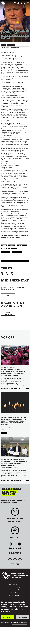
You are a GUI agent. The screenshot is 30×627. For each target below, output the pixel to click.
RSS (20, 548)
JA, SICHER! (7, 617)
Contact (15, 531)
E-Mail (8, 295)
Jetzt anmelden (8, 313)
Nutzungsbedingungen (15, 587)
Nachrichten (10, 44)
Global (4, 245)
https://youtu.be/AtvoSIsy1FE (9, 55)
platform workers (7, 388)
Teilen (6, 268)
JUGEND (17, 388)
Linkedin (10, 548)
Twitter (10, 544)
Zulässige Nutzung (14, 592)
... (27, 388)
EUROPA (14, 248)
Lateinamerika (17, 251)
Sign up (15, 512)
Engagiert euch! (24, 3)
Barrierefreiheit (13, 584)
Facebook (15, 544)
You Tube (20, 544)
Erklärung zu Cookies (15, 589)
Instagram (15, 548)
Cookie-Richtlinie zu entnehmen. (19, 624)
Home (3, 44)
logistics (17, 480)
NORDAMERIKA (5, 251)
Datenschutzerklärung (15, 595)
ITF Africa (11, 245)
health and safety (7, 480)
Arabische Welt (22, 245)
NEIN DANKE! (22, 617)
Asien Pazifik (5, 248)
